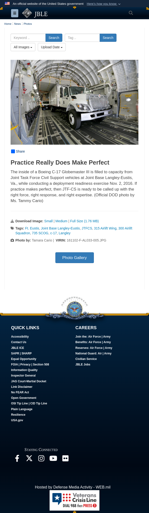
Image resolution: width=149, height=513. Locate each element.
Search (54, 38)
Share (18, 151)
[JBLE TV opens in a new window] (53, 459)
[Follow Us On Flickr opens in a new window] (65, 459)
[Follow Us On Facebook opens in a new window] (17, 459)
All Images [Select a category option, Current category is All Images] (23, 47)
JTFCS (87, 228)
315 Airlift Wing (105, 228)
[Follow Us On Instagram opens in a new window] (41, 459)
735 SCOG (40, 233)
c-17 (53, 233)
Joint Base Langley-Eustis (60, 228)
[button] (104, 3)
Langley (65, 233)
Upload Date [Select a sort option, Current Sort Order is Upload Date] (52, 47)
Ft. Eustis (32, 228)
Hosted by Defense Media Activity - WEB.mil (72, 487)
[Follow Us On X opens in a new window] (29, 459)
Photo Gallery (74, 257)
